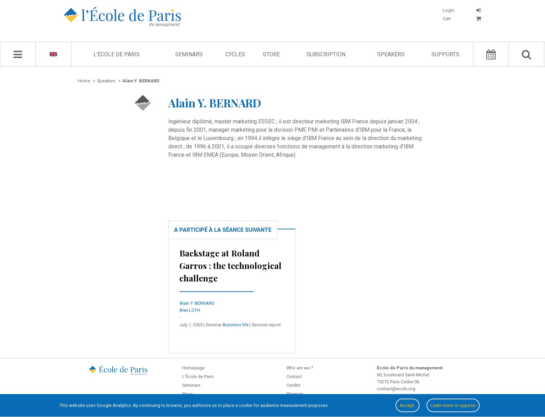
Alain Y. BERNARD (196, 303)
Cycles (235, 54)
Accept (407, 405)
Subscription (326, 54)
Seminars (189, 54)
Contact (294, 376)
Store (271, 54)
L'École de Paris (116, 54)
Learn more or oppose (453, 405)
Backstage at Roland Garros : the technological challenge (230, 265)
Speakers (391, 54)
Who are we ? (299, 367)
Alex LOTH (189, 310)
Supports (445, 54)
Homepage (193, 367)
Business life (236, 324)
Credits (293, 385)
